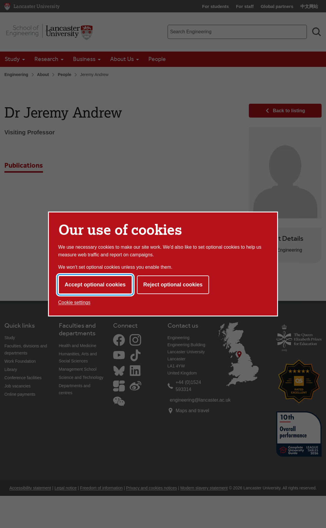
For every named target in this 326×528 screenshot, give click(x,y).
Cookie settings (74, 302)
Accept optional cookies (95, 285)
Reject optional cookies (173, 285)
